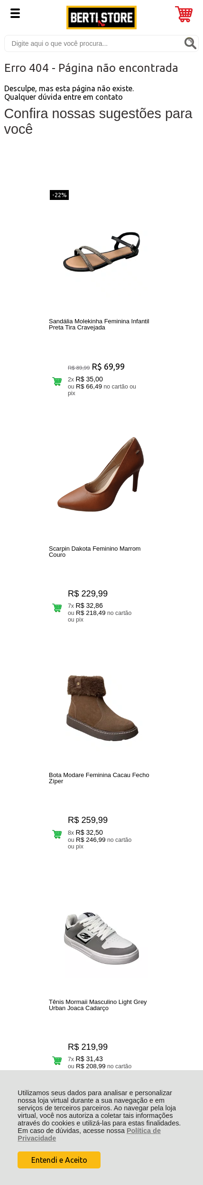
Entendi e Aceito (59, 1160)
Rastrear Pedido (59, 843)
